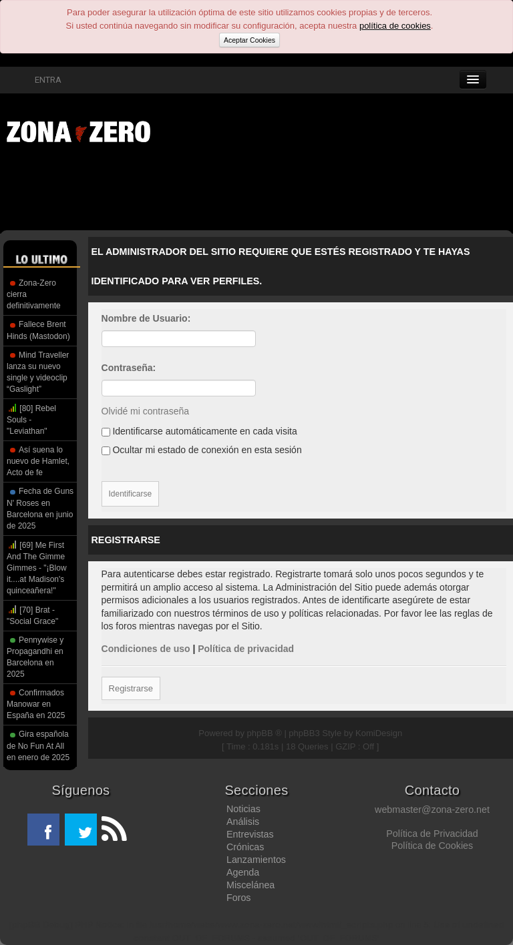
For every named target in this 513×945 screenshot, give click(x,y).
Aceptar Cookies (249, 40)
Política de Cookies (432, 845)
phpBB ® (264, 733)
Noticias (243, 809)
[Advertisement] (207, 190)
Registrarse (131, 688)
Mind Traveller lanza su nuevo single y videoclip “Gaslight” (38, 372)
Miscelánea (250, 885)
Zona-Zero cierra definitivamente (34, 294)
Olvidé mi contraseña (146, 411)
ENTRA (40, 80)
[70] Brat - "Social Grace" (32, 615)
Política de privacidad (246, 648)
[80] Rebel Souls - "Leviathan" (31, 419)
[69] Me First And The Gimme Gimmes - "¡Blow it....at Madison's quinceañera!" (37, 567)
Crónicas (245, 847)
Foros (238, 897)
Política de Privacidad (432, 833)
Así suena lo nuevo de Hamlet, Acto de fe (38, 461)
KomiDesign (378, 733)
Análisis (242, 821)
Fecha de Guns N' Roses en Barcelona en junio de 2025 (40, 508)
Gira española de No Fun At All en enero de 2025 (38, 745)
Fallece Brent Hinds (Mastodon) (38, 330)
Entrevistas (250, 834)
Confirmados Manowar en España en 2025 (36, 704)
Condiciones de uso (146, 648)
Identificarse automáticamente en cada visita (199, 431)
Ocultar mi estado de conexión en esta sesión (202, 449)
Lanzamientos (256, 859)
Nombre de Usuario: (146, 318)
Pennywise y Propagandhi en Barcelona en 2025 (35, 657)
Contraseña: (129, 367)
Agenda (242, 872)
